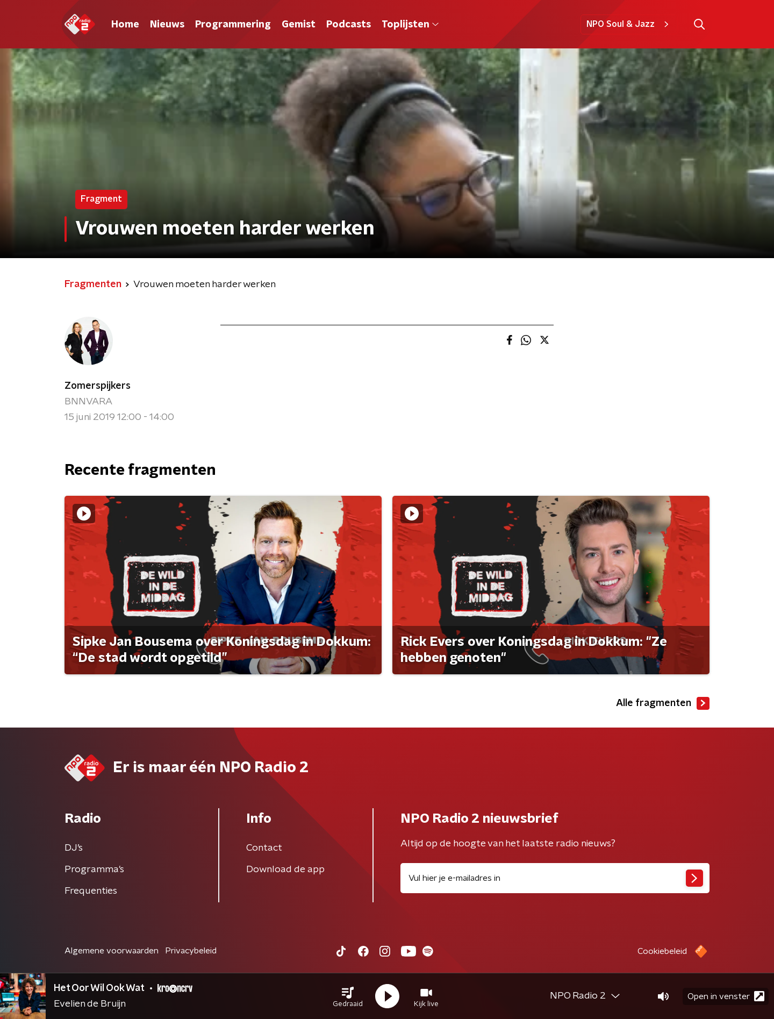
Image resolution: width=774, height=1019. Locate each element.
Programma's (94, 869)
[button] (348, 996)
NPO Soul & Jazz (629, 24)
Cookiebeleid (662, 951)
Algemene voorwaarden (111, 950)
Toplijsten (410, 25)
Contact (264, 848)
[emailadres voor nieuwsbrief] (555, 878)
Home (125, 25)
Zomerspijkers (97, 386)
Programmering (233, 25)
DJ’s (73, 848)
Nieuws (167, 25)
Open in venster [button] (725, 996)
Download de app (285, 869)
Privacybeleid (191, 950)
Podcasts (348, 25)
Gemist (299, 25)
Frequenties (90, 891)
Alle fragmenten (663, 703)
